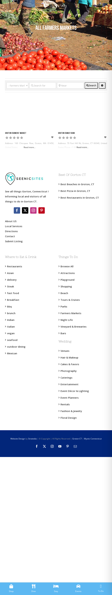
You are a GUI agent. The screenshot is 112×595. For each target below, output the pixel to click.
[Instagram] (33, 210)
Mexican (12, 353)
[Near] (70, 85)
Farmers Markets (71, 313)
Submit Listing (14, 241)
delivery (12, 279)
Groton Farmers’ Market (15, 133)
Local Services (13, 226)
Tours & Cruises (70, 299)
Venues (65, 350)
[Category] (17, 85)
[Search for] (42, 85)
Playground (67, 279)
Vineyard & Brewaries (74, 326)
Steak (10, 286)
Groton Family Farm (66, 133)
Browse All (67, 266)
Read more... (29, 147)
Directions (11, 231)
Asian (10, 273)
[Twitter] (25, 210)
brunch (11, 313)
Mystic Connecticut (93, 438)
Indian (10, 320)
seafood (12, 340)
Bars (63, 333)
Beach (64, 293)
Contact (10, 236)
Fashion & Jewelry (71, 411)
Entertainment (69, 384)
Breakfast (13, 299)
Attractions (68, 273)
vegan (11, 333)
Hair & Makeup (69, 357)
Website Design (17, 438)
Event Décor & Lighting (75, 391)
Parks (64, 306)
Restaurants (14, 266)
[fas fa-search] (91, 85)
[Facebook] (17, 210)
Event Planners (70, 397)
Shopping (66, 286)
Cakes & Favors (70, 364)
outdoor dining (16, 346)
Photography (69, 371)
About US (10, 221)
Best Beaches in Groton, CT (77, 184)
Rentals (65, 404)
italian (11, 326)
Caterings (66, 377)
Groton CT (77, 438)
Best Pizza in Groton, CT (75, 191)
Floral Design (69, 417)
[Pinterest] (41, 210)
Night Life (67, 320)
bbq (9, 306)
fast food (13, 293)
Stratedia (32, 438)
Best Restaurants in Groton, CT (80, 197)
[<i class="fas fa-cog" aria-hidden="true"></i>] (102, 85)
